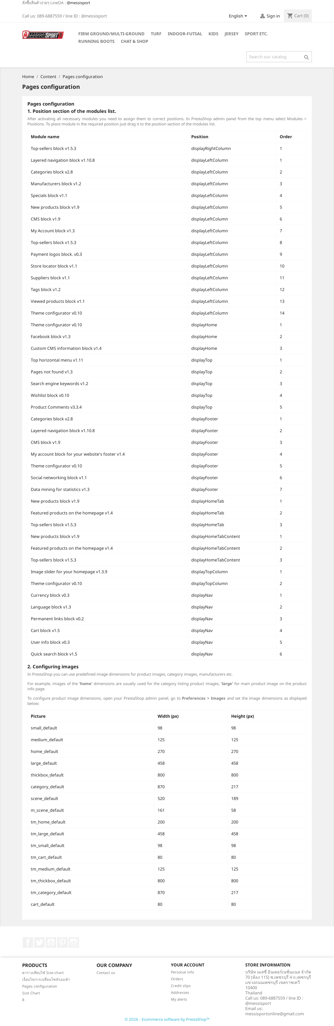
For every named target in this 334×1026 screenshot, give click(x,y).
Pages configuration (39, 986)
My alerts (179, 999)
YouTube (51, 942)
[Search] (279, 56)
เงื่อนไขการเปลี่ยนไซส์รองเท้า (46, 979)
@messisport (78, 2)
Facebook (28, 942)
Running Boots (96, 41)
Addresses (180, 992)
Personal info (182, 972)
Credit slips (181, 985)
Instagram (74, 942)
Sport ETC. (256, 34)
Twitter (39, 942)
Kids (213, 34)
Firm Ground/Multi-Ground (111, 34)
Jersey (231, 34)
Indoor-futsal (185, 34)
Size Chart (31, 992)
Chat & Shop (134, 41)
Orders (177, 978)
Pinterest (62, 942)
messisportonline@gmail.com (274, 1014)
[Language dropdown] (239, 16)
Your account (187, 965)
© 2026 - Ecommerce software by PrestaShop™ (167, 1019)
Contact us (106, 972)
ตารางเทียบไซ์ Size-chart (43, 972)
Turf (156, 34)
